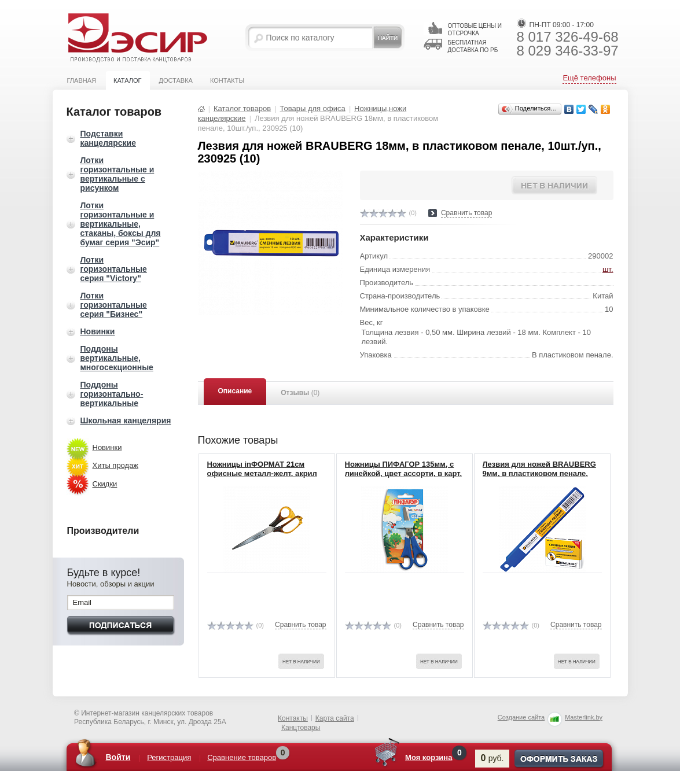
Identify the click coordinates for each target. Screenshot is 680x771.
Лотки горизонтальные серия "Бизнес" (113, 305)
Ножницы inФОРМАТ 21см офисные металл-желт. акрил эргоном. (262, 474)
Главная (81, 80)
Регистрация (170, 757)
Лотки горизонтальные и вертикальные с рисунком (117, 174)
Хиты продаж (116, 465)
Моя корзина (429, 757)
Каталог (127, 80)
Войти (118, 757)
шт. (607, 269)
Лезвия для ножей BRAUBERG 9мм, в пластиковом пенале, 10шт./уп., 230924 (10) (539, 474)
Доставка (176, 80)
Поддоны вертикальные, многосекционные (116, 358)
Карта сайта (334, 718)
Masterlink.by (583, 717)
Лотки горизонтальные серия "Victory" (113, 269)
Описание (235, 391)
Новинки (97, 331)
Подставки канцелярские (108, 138)
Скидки (105, 483)
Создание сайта (521, 717)
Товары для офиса (312, 108)
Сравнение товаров (242, 757)
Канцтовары (300, 728)
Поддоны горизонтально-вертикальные (112, 394)
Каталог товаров (242, 108)
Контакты (227, 80)
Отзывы (300, 393)
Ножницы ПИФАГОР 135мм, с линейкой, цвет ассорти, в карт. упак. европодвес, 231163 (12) (403, 474)
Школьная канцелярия (125, 420)
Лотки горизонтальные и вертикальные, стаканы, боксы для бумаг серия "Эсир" (120, 224)
